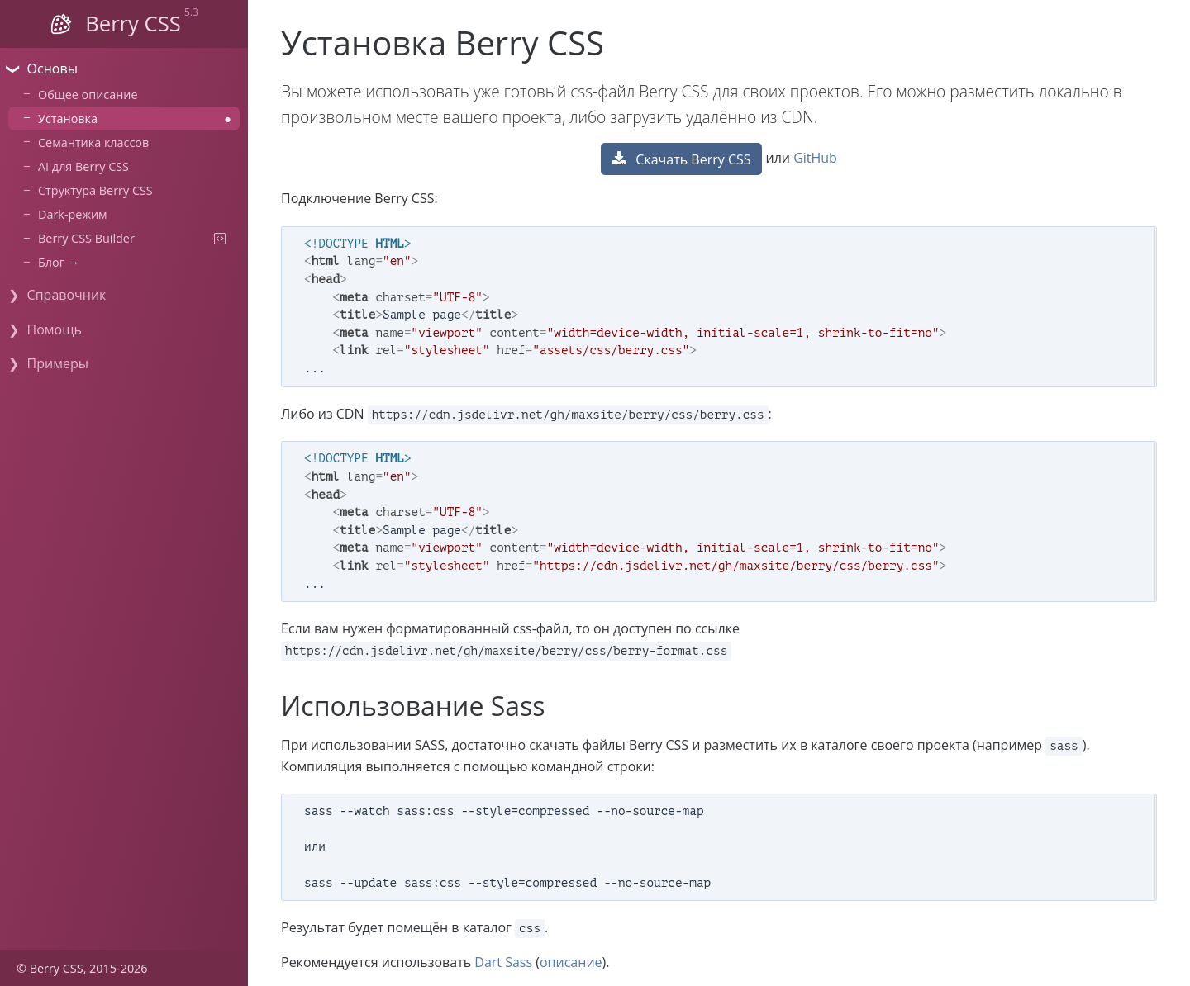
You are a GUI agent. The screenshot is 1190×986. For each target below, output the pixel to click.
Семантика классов (93, 142)
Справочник (67, 295)
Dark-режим (72, 214)
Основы (52, 68)
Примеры (57, 363)
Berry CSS (132, 23)
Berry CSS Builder (134, 238)
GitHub (815, 158)
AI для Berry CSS (83, 166)
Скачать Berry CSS (681, 159)
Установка (134, 118)
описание (571, 962)
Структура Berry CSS (95, 190)
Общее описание (88, 94)
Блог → (58, 262)
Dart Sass (503, 962)
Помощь (54, 329)
